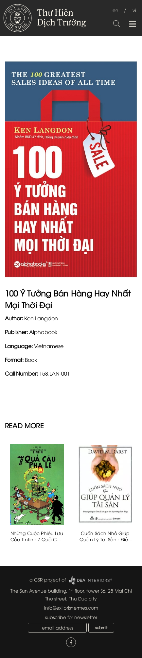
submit (101, 627)
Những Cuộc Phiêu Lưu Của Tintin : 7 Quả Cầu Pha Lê (36, 539)
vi (134, 10)
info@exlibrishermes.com (71, 607)
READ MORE (24, 425)
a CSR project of (47, 579)
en (115, 10)
